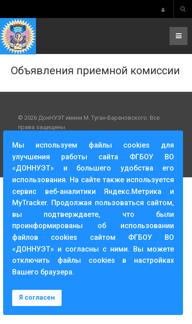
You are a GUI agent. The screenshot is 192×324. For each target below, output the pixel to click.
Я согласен (37, 298)
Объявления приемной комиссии (95, 70)
